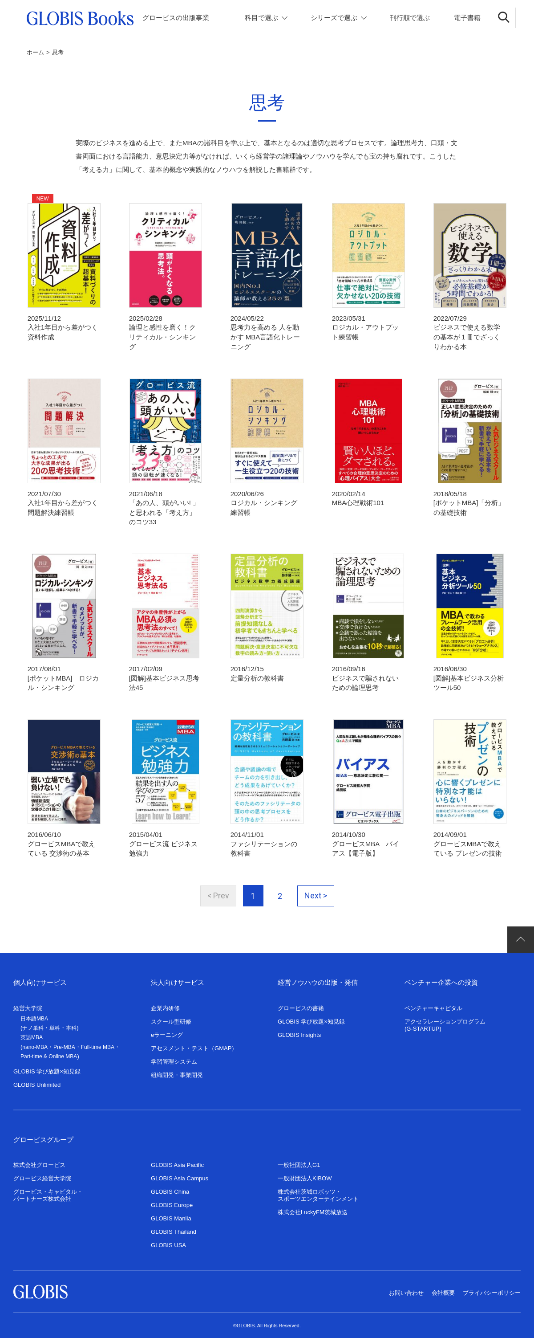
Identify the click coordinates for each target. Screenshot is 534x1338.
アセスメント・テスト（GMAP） (194, 1044)
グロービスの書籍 (301, 1004)
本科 (71, 1024)
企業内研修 (165, 1004)
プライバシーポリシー (492, 1289)
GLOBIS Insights (299, 1031)
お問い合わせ (406, 1289)
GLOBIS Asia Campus (179, 1174)
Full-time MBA (97, 1043)
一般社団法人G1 (299, 1161)
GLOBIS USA (168, 1241)
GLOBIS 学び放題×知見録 (47, 1068)
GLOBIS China (170, 1188)
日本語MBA (34, 1015)
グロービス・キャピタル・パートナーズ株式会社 (48, 1192)
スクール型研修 (171, 1018)
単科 (54, 1024)
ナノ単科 (33, 1024)
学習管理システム (174, 1058)
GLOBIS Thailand (173, 1228)
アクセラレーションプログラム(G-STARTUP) (445, 1021)
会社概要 (443, 1289)
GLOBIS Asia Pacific (177, 1161)
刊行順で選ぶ (410, 17)
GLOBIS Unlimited (37, 1081)
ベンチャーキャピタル (433, 1004)
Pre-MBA (64, 1043)
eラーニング (167, 1031)
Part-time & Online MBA (48, 1053)
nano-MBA (35, 1043)
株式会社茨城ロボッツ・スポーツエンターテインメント (318, 1192)
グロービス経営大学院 (42, 1174)
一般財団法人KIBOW (305, 1174)
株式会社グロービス (39, 1161)
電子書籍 (467, 17)
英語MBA (31, 1034)
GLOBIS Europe (172, 1201)
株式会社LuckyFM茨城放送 (313, 1208)
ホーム (35, 52)
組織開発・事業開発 (177, 1071)
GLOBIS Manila (171, 1215)
